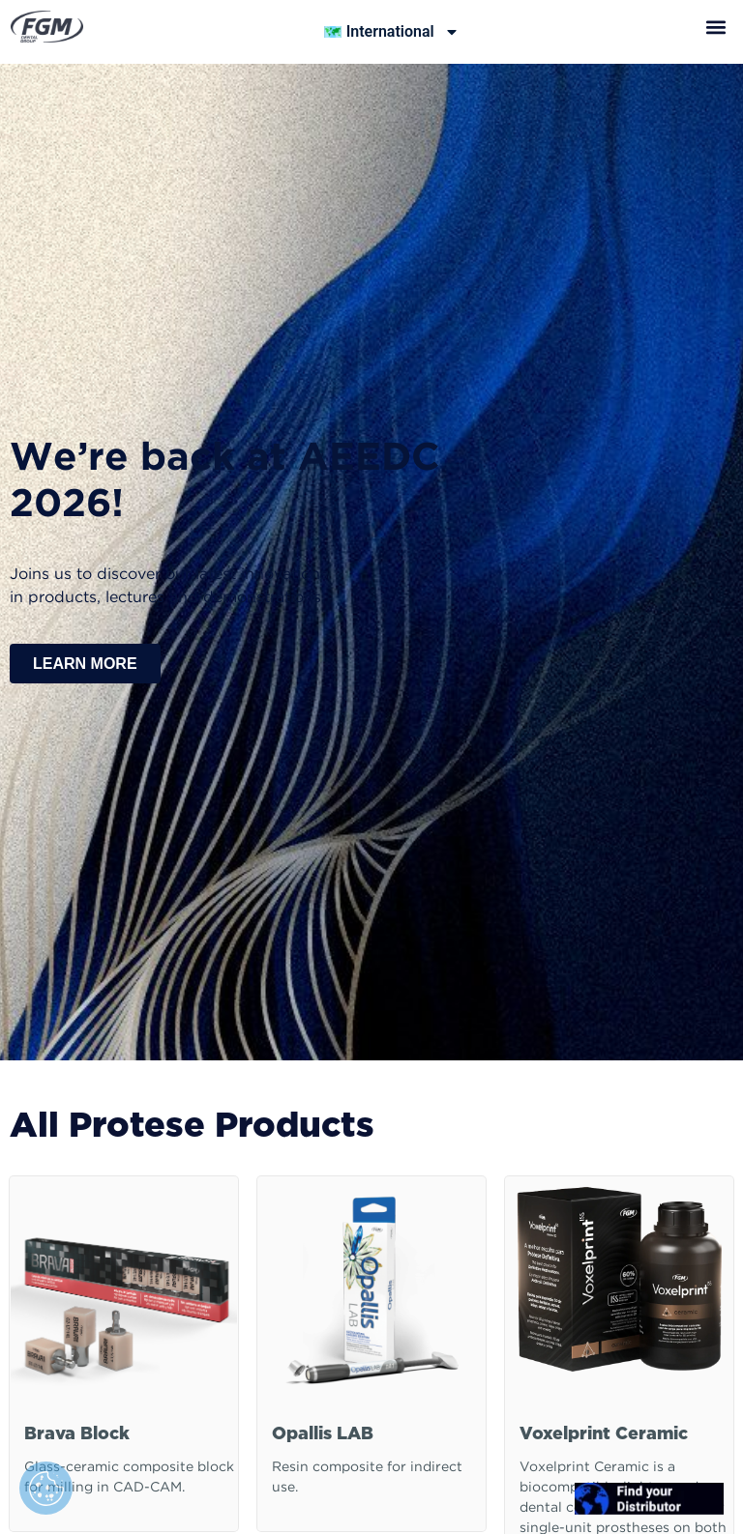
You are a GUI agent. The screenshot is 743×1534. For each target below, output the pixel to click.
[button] (716, 27)
